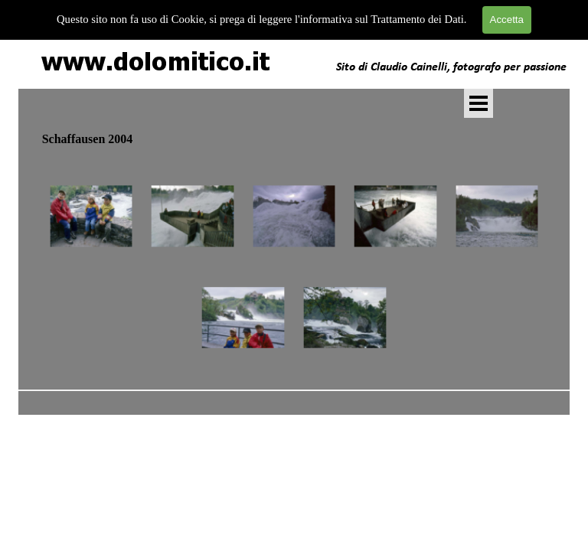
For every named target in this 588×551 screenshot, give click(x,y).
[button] (91, 217)
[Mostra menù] (478, 103)
